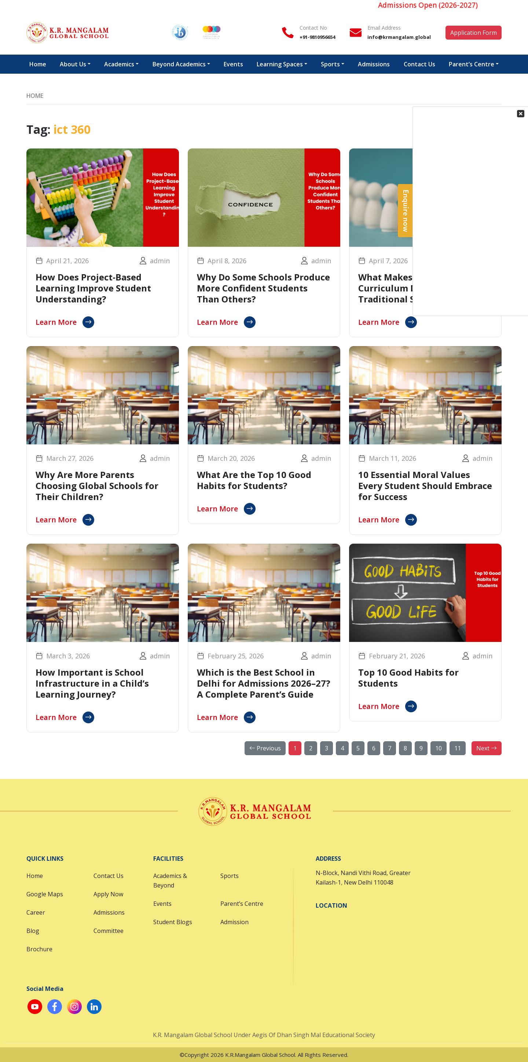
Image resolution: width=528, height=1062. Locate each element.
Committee (109, 931)
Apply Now (108, 894)
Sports (330, 64)
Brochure (39, 949)
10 (438, 748)
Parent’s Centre (241, 904)
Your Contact (474, 132)
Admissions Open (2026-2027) (434, 5)
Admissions (374, 64)
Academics (119, 64)
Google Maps (44, 894)
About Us (73, 64)
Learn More (65, 322)
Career (35, 912)
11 (457, 748)
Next (486, 748)
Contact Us (109, 876)
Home (37, 64)
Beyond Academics (179, 64)
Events (233, 64)
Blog (32, 931)
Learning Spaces (280, 64)
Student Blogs (172, 922)
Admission (234, 922)
